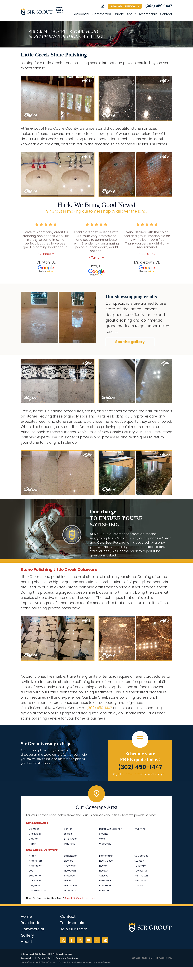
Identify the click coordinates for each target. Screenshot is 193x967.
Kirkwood (69, 875)
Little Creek (70, 838)
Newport (104, 870)
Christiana (35, 880)
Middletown (71, 890)
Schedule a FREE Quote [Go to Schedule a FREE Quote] (124, 6)
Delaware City (37, 890)
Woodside (105, 843)
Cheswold (35, 833)
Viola (102, 838)
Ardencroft (35, 860)
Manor (68, 880)
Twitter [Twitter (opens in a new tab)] (80, 940)
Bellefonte (35, 875)
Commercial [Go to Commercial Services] (101, 14)
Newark (103, 865)
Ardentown (35, 865)
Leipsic (68, 833)
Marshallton (71, 885)
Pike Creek (105, 880)
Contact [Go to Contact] (166, 14)
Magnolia (69, 843)
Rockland (104, 890)
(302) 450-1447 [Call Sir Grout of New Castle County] (158, 5)
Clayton (33, 838)
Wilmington (141, 875)
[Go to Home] (45, 12)
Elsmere (68, 860)
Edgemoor (70, 855)
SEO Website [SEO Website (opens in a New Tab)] (138, 958)
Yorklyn (138, 885)
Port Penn (105, 885)
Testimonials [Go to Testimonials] (148, 14)
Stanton (139, 860)
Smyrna (103, 833)
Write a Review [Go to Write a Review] (102, 6)
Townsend (140, 870)
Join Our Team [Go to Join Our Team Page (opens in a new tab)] (73, 929)
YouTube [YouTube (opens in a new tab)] (89, 940)
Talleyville (140, 865)
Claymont (35, 885)
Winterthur (140, 880)
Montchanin (106, 855)
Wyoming (140, 828)
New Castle (106, 860)
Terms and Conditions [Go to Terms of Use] (67, 958)
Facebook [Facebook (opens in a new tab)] (72, 940)
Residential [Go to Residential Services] (81, 14)
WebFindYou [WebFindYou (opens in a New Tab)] (166, 958)
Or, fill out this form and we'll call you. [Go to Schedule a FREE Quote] (140, 774)
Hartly (32, 843)
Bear (31, 870)
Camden (34, 828)
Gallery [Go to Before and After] (119, 14)
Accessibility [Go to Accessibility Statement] (27, 958)
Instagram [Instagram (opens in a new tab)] (63, 940)
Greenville (70, 865)
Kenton (68, 828)
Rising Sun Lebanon (110, 828)
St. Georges (141, 855)
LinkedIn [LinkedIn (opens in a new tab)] (97, 940)
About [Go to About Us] (131, 14)
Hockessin (70, 870)
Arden (32, 855)
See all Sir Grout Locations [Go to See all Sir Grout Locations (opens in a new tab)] (79, 898)
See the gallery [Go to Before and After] (130, 341)
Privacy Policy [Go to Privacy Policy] (44, 958)
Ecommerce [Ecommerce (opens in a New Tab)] (151, 958)
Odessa (103, 875)
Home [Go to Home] (26, 916)
